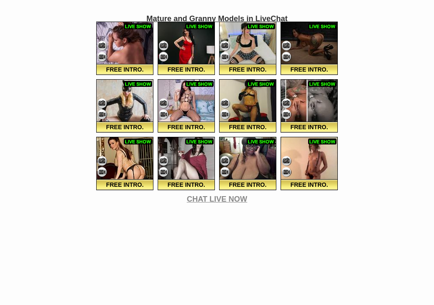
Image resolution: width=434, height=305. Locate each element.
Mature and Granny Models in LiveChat (216, 18)
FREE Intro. (125, 69)
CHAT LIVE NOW (217, 199)
